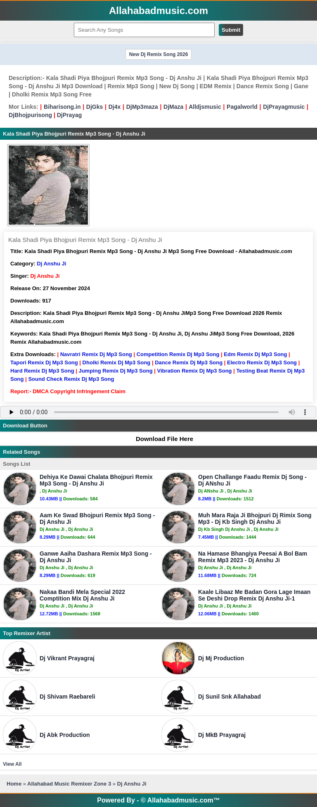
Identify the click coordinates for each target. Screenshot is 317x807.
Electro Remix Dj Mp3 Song (262, 362)
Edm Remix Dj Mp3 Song (255, 354)
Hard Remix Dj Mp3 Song (42, 371)
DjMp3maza (142, 106)
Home (14, 784)
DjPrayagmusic (284, 106)
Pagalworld (242, 106)
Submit (231, 30)
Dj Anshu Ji (51, 263)
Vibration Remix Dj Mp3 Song (194, 371)
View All (12, 764)
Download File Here (160, 438)
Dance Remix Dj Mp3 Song (188, 362)
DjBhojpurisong (30, 115)
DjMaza (173, 106)
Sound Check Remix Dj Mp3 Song (71, 379)
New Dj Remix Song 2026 (158, 54)
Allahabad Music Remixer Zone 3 (69, 784)
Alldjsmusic (205, 106)
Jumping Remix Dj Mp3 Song (115, 371)
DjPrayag (69, 115)
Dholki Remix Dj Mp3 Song (117, 362)
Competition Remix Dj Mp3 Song (178, 354)
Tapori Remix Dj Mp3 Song (44, 362)
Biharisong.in (62, 106)
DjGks (94, 106)
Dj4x (115, 106)
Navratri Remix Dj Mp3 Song (96, 354)
